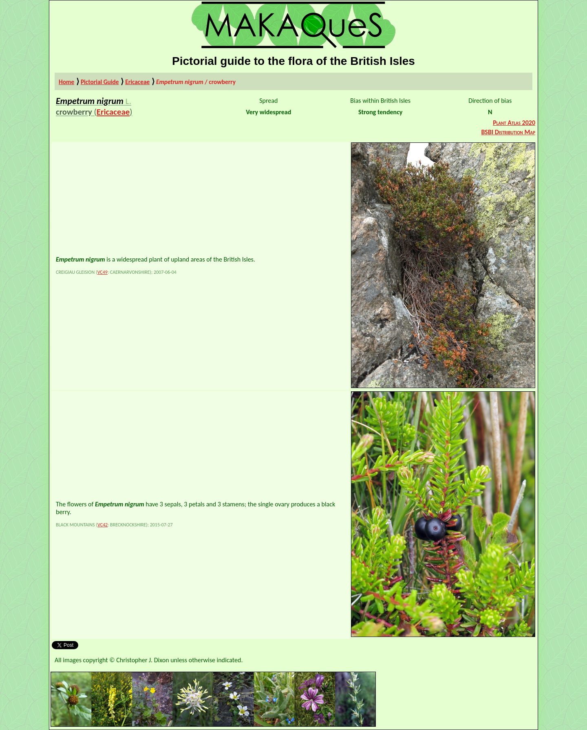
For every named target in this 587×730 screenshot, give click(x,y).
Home (66, 82)
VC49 (102, 272)
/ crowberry (196, 82)
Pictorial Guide (100, 82)
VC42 (102, 525)
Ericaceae (137, 82)
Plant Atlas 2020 (514, 122)
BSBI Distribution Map (508, 132)
